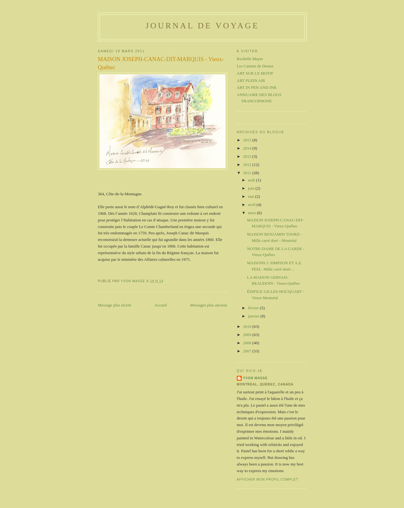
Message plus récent (114, 305)
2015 (247, 140)
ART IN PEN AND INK (257, 87)
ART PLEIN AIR (251, 80)
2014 (247, 148)
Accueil (160, 305)
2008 (247, 342)
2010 (247, 326)
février (254, 307)
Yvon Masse (255, 378)
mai (251, 196)
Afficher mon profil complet (267, 479)
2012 (247, 164)
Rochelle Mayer (250, 58)
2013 (247, 156)
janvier (254, 316)
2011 (247, 172)
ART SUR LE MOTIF (255, 73)
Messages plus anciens (208, 305)
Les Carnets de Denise (255, 66)
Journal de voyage (202, 25)
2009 (247, 334)
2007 (247, 351)
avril (252, 204)
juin (251, 188)
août (252, 180)
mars (252, 212)
